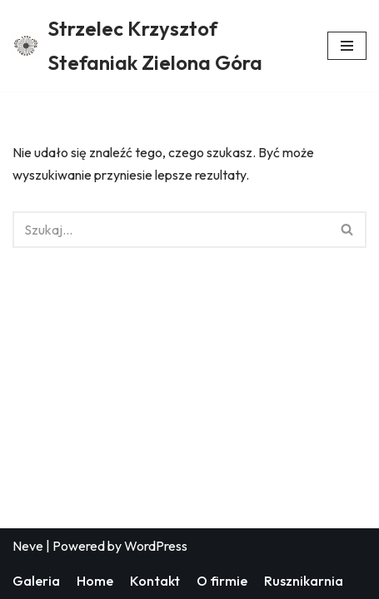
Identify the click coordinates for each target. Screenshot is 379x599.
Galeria (36, 580)
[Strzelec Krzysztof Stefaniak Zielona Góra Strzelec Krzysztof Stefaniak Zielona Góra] (157, 46)
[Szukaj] (170, 229)
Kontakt (155, 580)
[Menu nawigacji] (347, 46)
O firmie (222, 580)
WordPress (155, 545)
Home (95, 580)
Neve (27, 545)
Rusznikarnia (303, 580)
